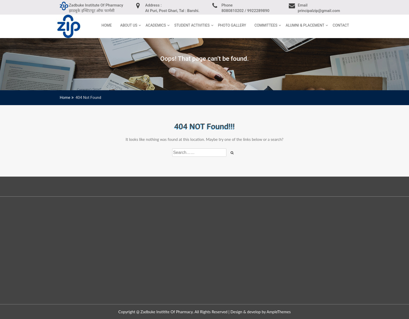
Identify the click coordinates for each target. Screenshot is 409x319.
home (106, 25)
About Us (128, 25)
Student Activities (191, 25)
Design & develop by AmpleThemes (260, 311)
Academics (156, 25)
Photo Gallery (232, 25)
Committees (265, 25)
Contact (341, 25)
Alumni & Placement (305, 25)
